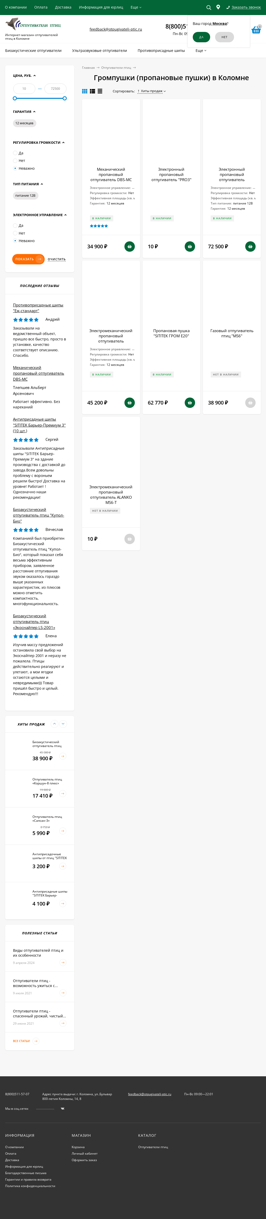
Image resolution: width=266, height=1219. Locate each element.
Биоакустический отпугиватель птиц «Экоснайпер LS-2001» (34, 621)
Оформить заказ (84, 1160)
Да (18, 152)
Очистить (57, 259)
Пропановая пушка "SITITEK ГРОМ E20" (171, 333)
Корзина (78, 1147)
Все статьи (26, 1041)
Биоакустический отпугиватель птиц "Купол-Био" (38, 515)
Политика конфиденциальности (30, 1186)
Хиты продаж (150, 91)
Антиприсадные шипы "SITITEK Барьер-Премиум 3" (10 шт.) (39, 424)
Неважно (24, 168)
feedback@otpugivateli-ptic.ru (116, 29)
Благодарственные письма (25, 1173)
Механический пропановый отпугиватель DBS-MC (111, 174)
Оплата (41, 7)
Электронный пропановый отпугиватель (232, 174)
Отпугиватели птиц (116, 67)
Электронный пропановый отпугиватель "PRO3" (171, 174)
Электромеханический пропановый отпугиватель (110, 336)
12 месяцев (24, 123)
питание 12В (25, 195)
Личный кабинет (85, 1153)
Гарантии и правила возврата (28, 1179)
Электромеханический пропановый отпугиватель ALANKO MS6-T (110, 494)
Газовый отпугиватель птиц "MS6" (232, 333)
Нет (19, 160)
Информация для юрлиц (101, 7)
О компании (16, 7)
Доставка (63, 7)
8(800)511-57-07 (17, 1094)
